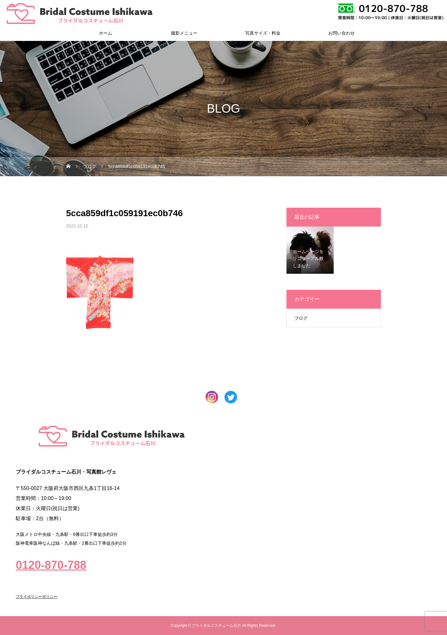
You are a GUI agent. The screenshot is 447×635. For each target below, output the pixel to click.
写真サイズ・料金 (262, 33)
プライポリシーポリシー (36, 596)
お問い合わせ (341, 33)
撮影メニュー (184, 33)
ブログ (301, 318)
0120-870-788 (51, 565)
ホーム (105, 33)
